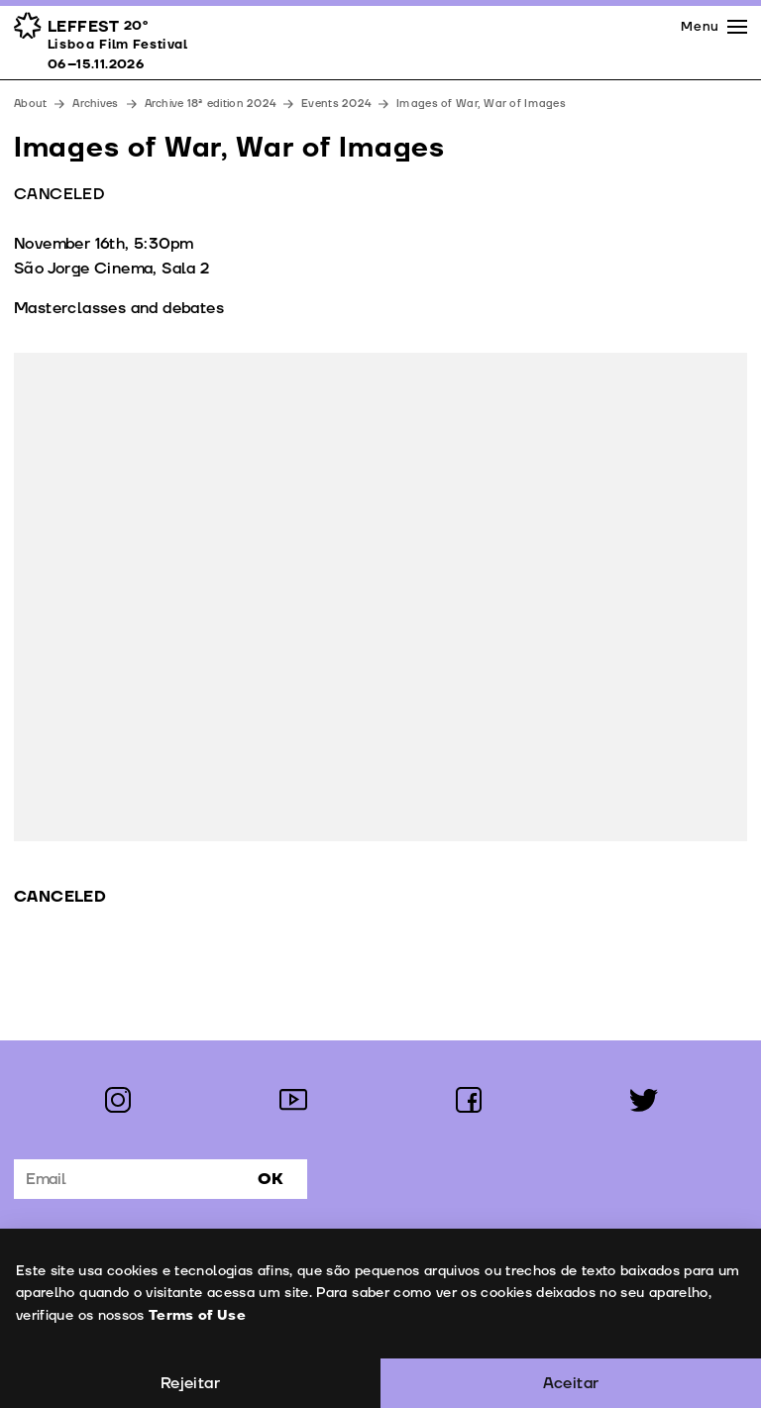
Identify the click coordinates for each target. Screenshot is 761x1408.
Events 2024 (336, 103)
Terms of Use (196, 1315)
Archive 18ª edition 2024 (210, 103)
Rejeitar (190, 1383)
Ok (270, 1179)
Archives (95, 103)
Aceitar (571, 1383)
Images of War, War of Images (481, 103)
